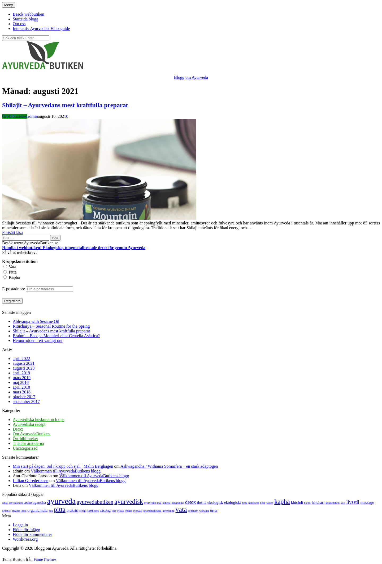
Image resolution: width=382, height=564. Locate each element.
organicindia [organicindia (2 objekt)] (38, 510)
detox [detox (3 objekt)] (190, 502)
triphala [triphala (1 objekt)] (137, 510)
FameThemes (44, 559)
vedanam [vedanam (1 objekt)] (193, 510)
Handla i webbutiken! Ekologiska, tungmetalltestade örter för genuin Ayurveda (73, 247)
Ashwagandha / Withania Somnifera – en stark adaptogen (169, 466)
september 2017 (26, 401)
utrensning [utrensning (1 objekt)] (169, 510)
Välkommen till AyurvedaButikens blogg (66, 471)
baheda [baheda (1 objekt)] (166, 502)
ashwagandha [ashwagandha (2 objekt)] (35, 502)
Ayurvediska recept (29, 424)
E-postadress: (14, 289)
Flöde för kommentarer (32, 534)
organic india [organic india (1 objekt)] (19, 510)
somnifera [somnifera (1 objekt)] (93, 510)
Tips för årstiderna (28, 443)
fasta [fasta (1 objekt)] (244, 502)
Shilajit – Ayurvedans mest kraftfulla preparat (65, 105)
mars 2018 (22, 392)
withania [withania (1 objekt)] (204, 510)
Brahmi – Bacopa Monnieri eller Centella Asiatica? (56, 335)
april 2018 (21, 387)
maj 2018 (21, 382)
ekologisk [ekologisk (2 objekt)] (215, 502)
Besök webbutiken (28, 14)
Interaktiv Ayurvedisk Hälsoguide (41, 28)
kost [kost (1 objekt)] (343, 502)
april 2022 (21, 358)
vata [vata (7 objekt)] (181, 509)
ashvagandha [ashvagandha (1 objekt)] (16, 502)
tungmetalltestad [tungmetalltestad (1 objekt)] (152, 510)
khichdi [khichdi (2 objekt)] (297, 502)
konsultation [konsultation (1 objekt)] (332, 502)
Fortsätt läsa (12, 232)
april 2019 (21, 373)
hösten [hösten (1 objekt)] (269, 502)
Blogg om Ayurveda (191, 77)
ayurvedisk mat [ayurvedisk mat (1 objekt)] (152, 502)
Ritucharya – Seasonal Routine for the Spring (51, 326)
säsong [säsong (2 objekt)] (105, 510)
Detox (18, 429)
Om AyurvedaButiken (31, 434)
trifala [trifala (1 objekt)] (120, 510)
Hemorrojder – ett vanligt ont (38, 340)
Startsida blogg (25, 19)
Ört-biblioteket (14, 116)
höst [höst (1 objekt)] (262, 502)
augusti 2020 (23, 368)
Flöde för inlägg (26, 529)
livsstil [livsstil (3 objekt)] (352, 502)
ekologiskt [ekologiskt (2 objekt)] (232, 502)
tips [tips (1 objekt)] (114, 510)
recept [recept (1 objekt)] (82, 510)
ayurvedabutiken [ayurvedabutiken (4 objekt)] (95, 502)
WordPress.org (25, 539)
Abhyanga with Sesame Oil (36, 321)
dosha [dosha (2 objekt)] (201, 502)
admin (32, 116)
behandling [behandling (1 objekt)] (178, 502)
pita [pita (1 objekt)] (51, 510)
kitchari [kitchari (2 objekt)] (318, 502)
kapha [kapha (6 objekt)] (282, 501)
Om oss (19, 23)
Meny (8, 5)
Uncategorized (25, 448)
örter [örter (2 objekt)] (214, 510)
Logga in (20, 525)
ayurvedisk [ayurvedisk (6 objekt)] (128, 501)
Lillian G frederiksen (30, 480)
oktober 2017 (24, 396)
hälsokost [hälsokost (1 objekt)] (253, 502)
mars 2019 (22, 377)
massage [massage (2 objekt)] (367, 502)
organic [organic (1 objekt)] (6, 510)
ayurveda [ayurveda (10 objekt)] (61, 501)
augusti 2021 (23, 363)
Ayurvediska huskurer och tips (38, 419)
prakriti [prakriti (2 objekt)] (73, 510)
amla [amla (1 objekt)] (5, 502)
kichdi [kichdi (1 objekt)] (307, 502)
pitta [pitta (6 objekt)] (60, 509)
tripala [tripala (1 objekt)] (128, 510)
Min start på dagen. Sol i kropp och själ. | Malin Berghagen (63, 466)
